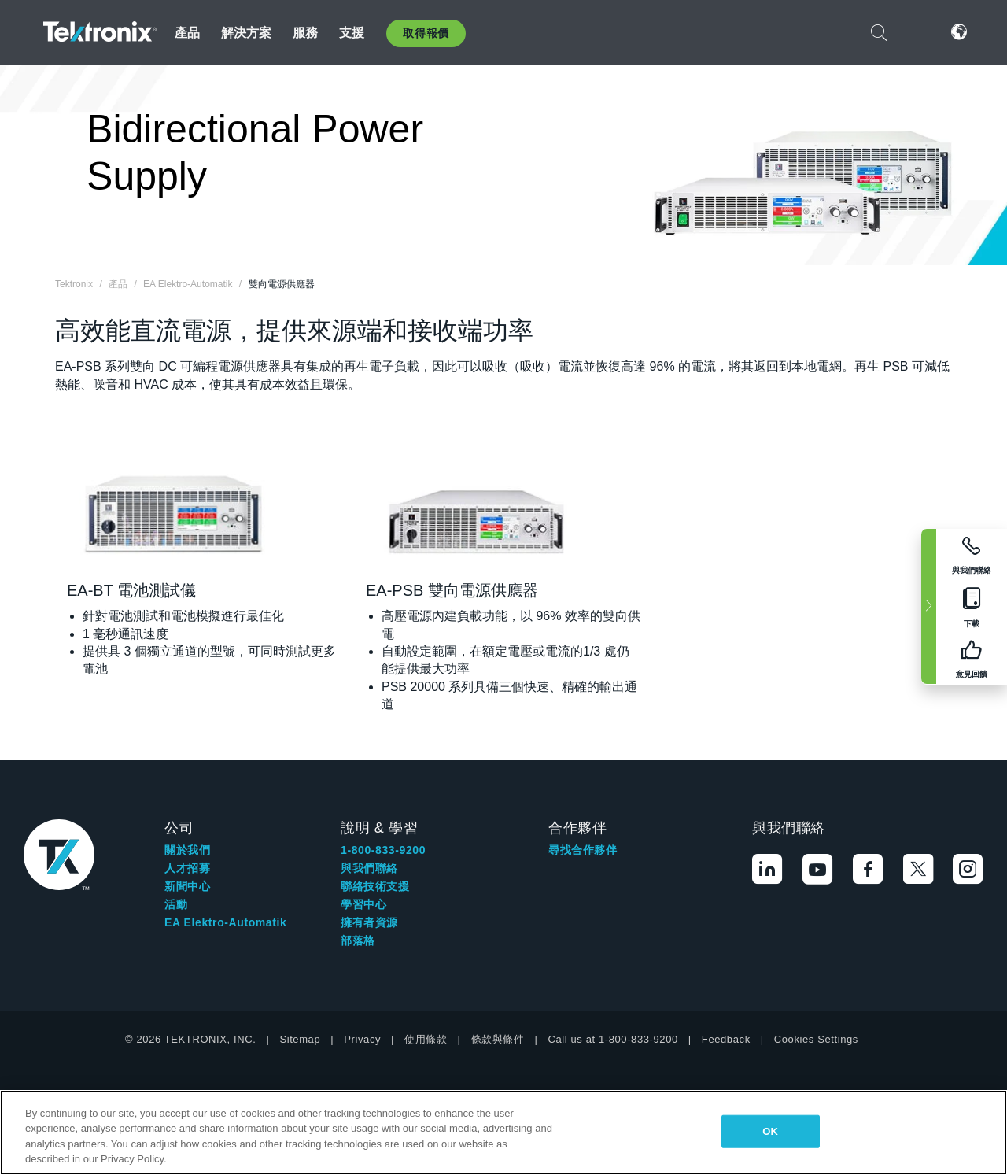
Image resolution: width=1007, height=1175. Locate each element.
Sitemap (299, 1039)
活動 (175, 904)
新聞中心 (187, 886)
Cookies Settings (816, 1039)
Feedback (726, 1039)
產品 (187, 32)
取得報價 (425, 33)
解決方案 (246, 32)
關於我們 (187, 850)
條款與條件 (498, 1039)
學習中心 (363, 904)
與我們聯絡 (369, 868)
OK (770, 1131)
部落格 (358, 940)
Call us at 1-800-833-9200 (613, 1039)
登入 (919, 31)
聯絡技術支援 (375, 886)
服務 (305, 32)
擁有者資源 (369, 922)
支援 (351, 32)
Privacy (362, 1039)
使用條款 (425, 1039)
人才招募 (187, 868)
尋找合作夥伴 (583, 850)
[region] (503, 1132)
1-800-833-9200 (383, 850)
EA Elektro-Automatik (225, 922)
